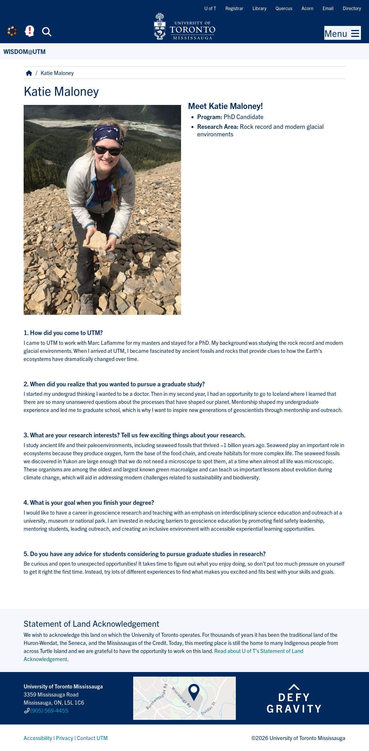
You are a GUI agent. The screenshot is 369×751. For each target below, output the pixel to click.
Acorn (307, 8)
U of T (210, 8)
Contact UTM (92, 737)
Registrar (234, 8)
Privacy (64, 737)
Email (328, 8)
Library (259, 8)
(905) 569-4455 (49, 710)
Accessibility (38, 737)
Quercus (284, 8)
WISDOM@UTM (24, 51)
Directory (352, 8)
